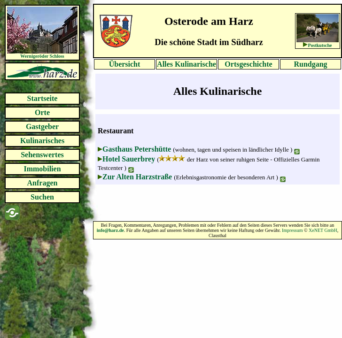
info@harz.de (110, 230)
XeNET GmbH (323, 230)
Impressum (292, 230)
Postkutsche (320, 45)
